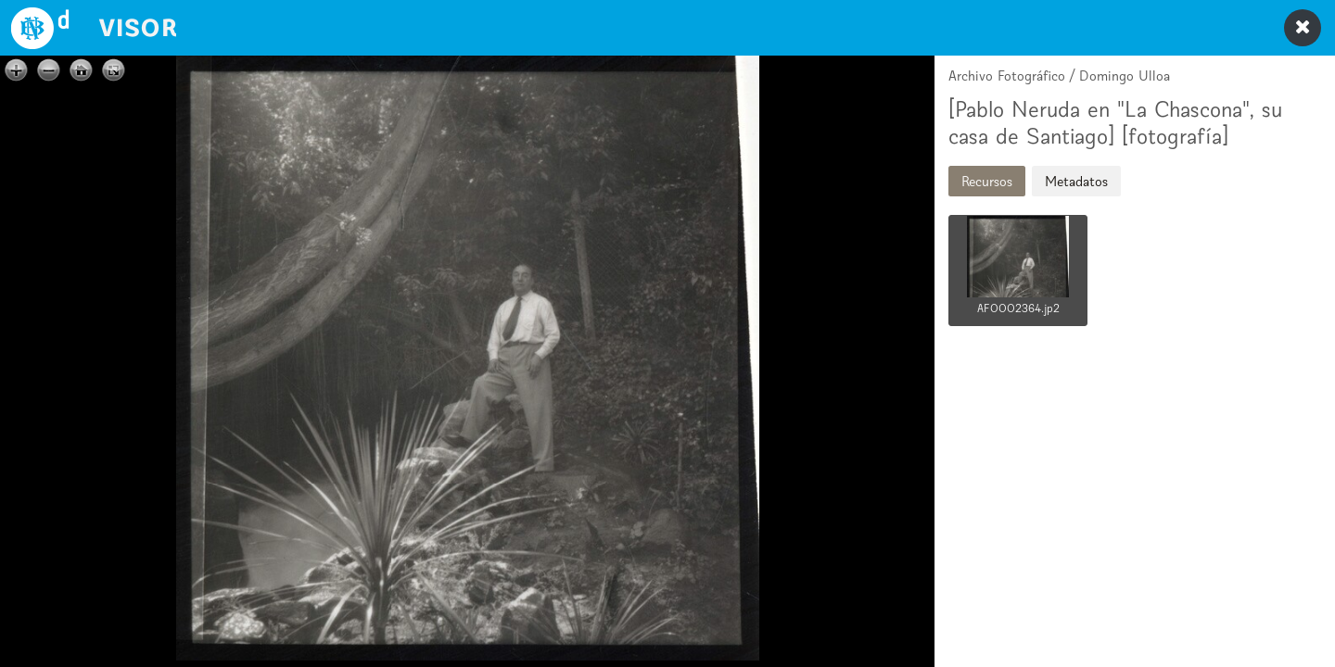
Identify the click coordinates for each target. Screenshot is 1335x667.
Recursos (986, 181)
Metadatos (1076, 181)
